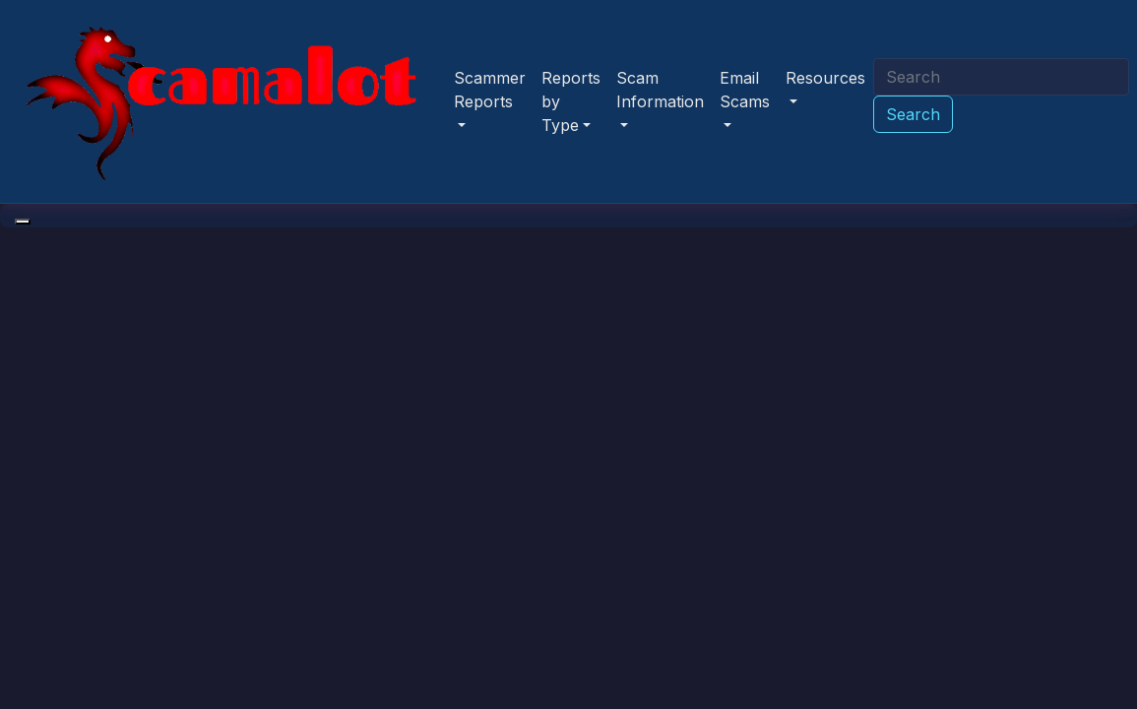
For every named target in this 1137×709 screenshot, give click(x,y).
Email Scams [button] (745, 89)
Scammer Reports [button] (490, 89)
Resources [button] (825, 78)
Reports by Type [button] (570, 101)
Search (913, 114)
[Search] (1001, 77)
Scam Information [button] (660, 89)
